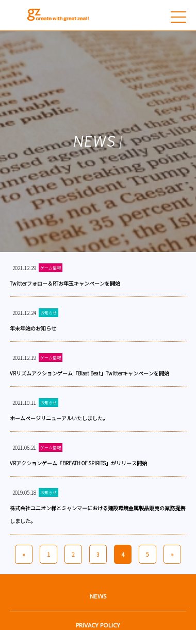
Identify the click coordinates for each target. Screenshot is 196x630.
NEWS (98, 596)
